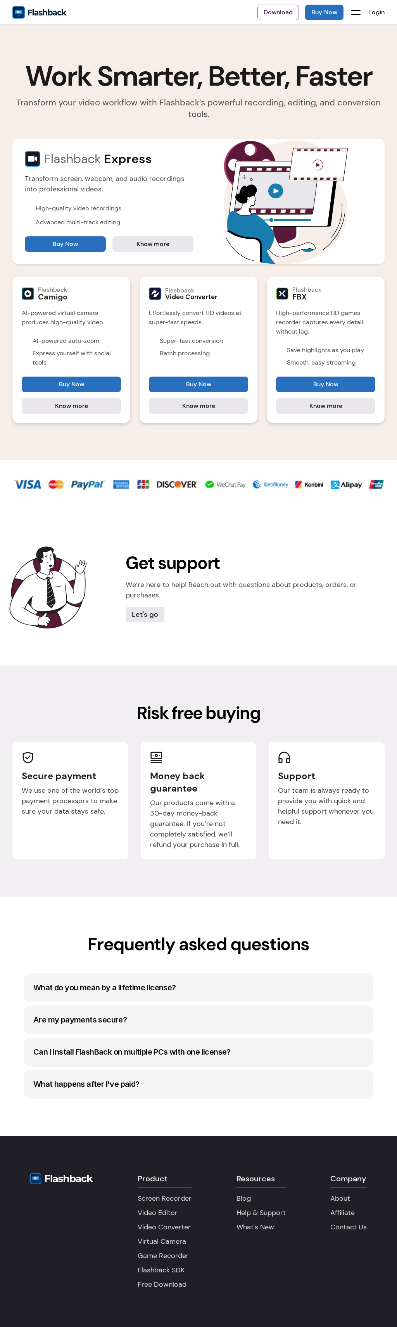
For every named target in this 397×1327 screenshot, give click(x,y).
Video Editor (158, 1212)
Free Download (162, 1284)
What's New (255, 1227)
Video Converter (164, 1227)
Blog (243, 1198)
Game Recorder (163, 1255)
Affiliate (342, 1212)
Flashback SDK (161, 1270)
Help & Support (261, 1212)
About (340, 1198)
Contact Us (348, 1227)
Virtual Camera (162, 1241)
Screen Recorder (165, 1198)
